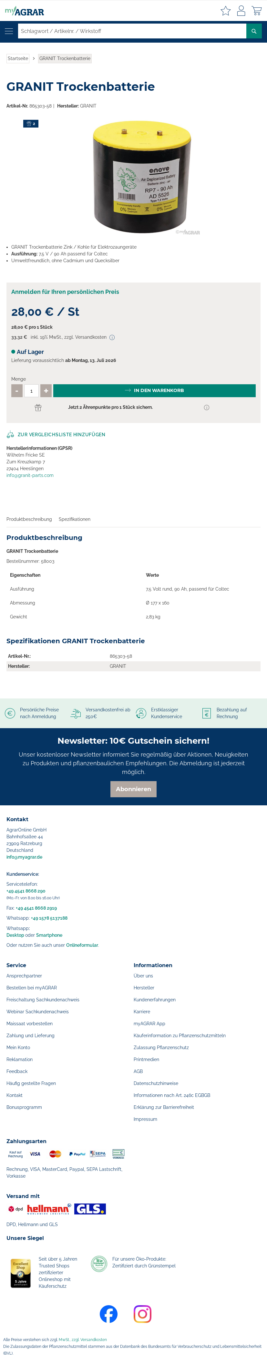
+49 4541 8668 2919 (36, 908)
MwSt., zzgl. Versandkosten (83, 1339)
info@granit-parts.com (30, 475)
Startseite (18, 58)
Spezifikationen (74, 519)
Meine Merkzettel (226, 10)
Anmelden (241, 10)
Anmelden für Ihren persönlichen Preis (65, 291)
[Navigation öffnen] (9, 31)
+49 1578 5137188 (49, 918)
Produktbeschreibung (29, 519)
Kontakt (14, 1095)
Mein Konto (18, 1047)
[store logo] (22, 10)
